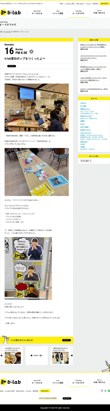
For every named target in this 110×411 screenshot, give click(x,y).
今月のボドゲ (83, 149)
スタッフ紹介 (84, 127)
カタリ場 (104, 139)
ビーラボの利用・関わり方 (99, 13)
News (61, 3)
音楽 (97, 113)
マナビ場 (94, 137)
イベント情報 (58, 13)
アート (87, 111)
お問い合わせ (80, 3)
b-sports (82, 139)
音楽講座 (82, 135)
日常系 (82, 121)
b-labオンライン (85, 130)
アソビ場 (83, 106)
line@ (109, 391)
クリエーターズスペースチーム (94, 135)
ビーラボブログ (78, 13)
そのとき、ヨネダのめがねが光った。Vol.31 (93, 89)
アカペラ (83, 103)
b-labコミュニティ (86, 116)
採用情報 (95, 3)
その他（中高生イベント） (87, 113)
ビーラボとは (37, 13)
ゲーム (82, 111)
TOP (1, 31)
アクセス (88, 3)
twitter (105, 391)
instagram (102, 391)
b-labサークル (83, 118)
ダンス (92, 111)
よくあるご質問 (69, 3)
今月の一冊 (91, 149)
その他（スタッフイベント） (93, 139)
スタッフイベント (85, 133)
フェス (82, 124)
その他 (82, 147)
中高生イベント (85, 109)
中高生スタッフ (93, 118)
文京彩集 (82, 144)
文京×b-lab (83, 142)
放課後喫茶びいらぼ (85, 137)
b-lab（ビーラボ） (10, 12)
